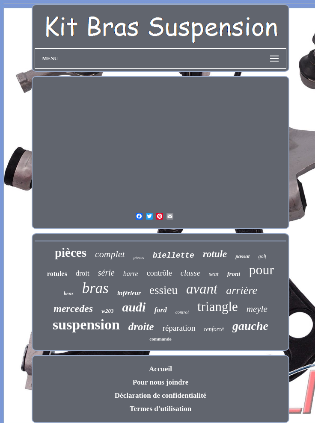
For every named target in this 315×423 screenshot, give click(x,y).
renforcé (214, 329)
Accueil (160, 369)
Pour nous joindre (161, 382)
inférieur (129, 293)
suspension (86, 324)
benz (69, 294)
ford (160, 310)
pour (261, 269)
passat (242, 256)
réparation (179, 327)
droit (82, 273)
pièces (70, 252)
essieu (163, 290)
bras (95, 288)
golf (262, 256)
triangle (217, 306)
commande (160, 338)
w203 (107, 311)
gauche (250, 325)
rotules (57, 273)
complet (110, 254)
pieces (139, 257)
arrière (241, 290)
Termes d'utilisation (160, 409)
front (234, 273)
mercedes (73, 308)
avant (201, 289)
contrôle (159, 273)
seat (214, 274)
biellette (173, 255)
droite (141, 326)
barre (130, 273)
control (182, 311)
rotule (215, 254)
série (106, 272)
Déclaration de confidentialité (160, 395)
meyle (257, 309)
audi (134, 307)
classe (190, 272)
